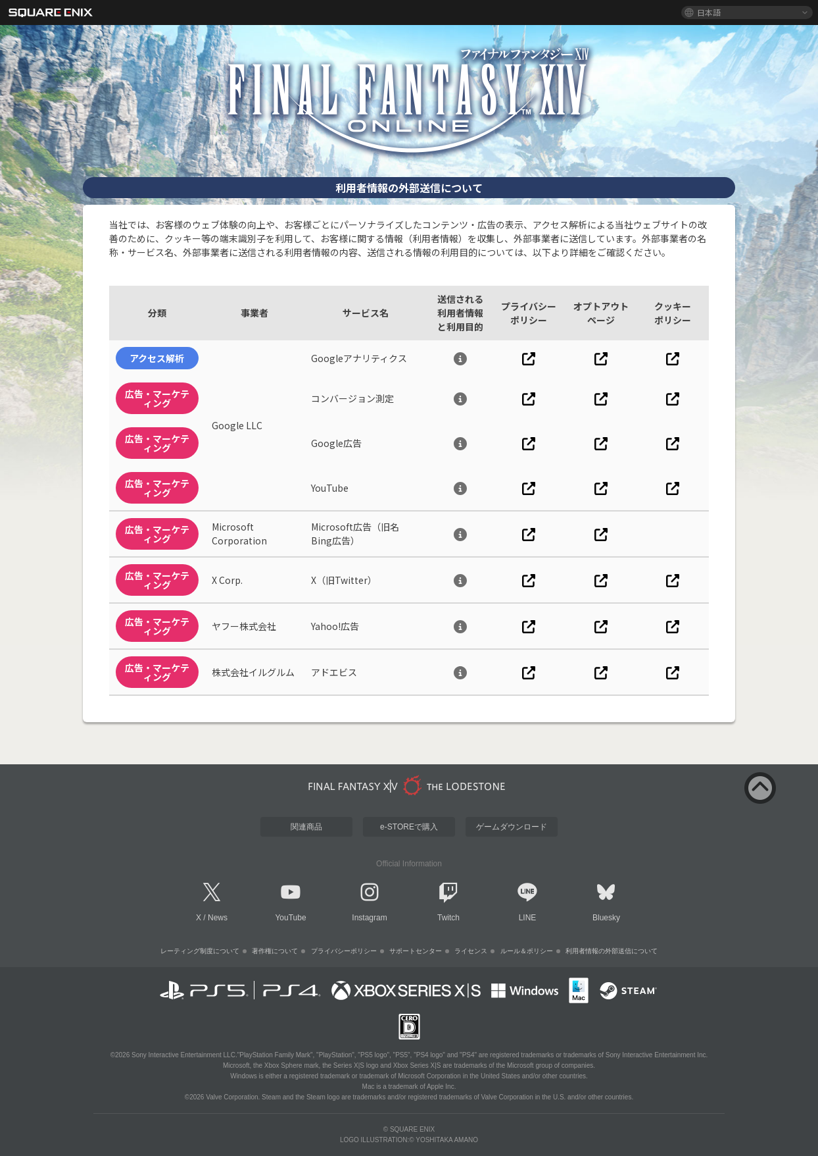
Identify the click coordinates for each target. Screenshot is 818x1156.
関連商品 (306, 826)
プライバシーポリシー (344, 951)
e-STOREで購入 (409, 826)
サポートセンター (415, 951)
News (218, 917)
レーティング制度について (199, 951)
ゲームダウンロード (511, 826)
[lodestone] (409, 785)
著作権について (275, 951)
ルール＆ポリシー (526, 951)
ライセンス (470, 951)
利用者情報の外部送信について (611, 951)
